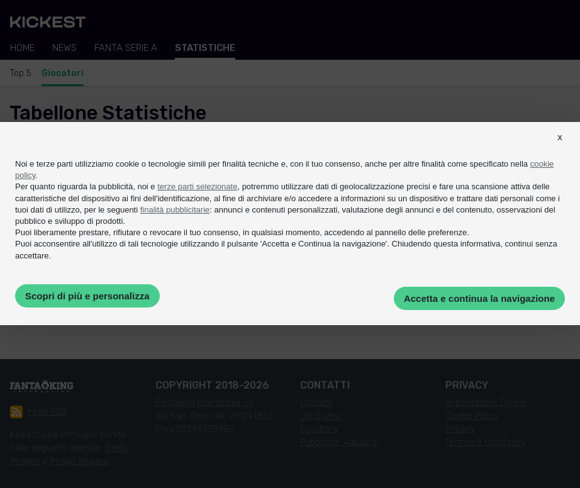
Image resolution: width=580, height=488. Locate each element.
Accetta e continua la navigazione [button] (479, 298)
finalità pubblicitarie (175, 209)
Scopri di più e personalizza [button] (87, 296)
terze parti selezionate (197, 186)
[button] (560, 148)
